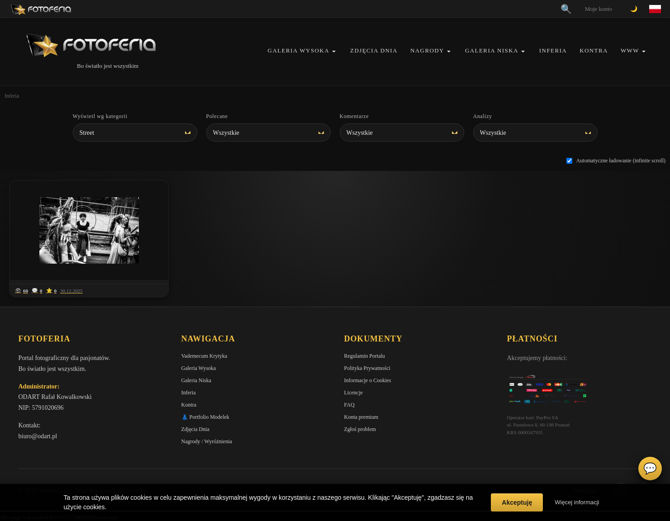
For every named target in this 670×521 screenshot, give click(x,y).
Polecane (217, 116)
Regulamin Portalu (364, 356)
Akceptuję (517, 502)
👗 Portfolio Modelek (205, 417)
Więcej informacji (577, 502)
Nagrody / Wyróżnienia (206, 441)
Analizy (482, 116)
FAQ (349, 405)
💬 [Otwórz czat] (650, 468)
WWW (630, 50)
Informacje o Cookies (367, 380)
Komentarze (354, 116)
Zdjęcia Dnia (374, 50)
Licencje (353, 392)
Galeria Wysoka (298, 50)
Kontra (594, 50)
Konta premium (361, 417)
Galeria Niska (491, 50)
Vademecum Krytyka (204, 356)
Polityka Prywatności (367, 368)
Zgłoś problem (360, 429)
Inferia (553, 50)
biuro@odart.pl (38, 436)
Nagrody (427, 50)
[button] (333, 51)
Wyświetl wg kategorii (100, 116)
